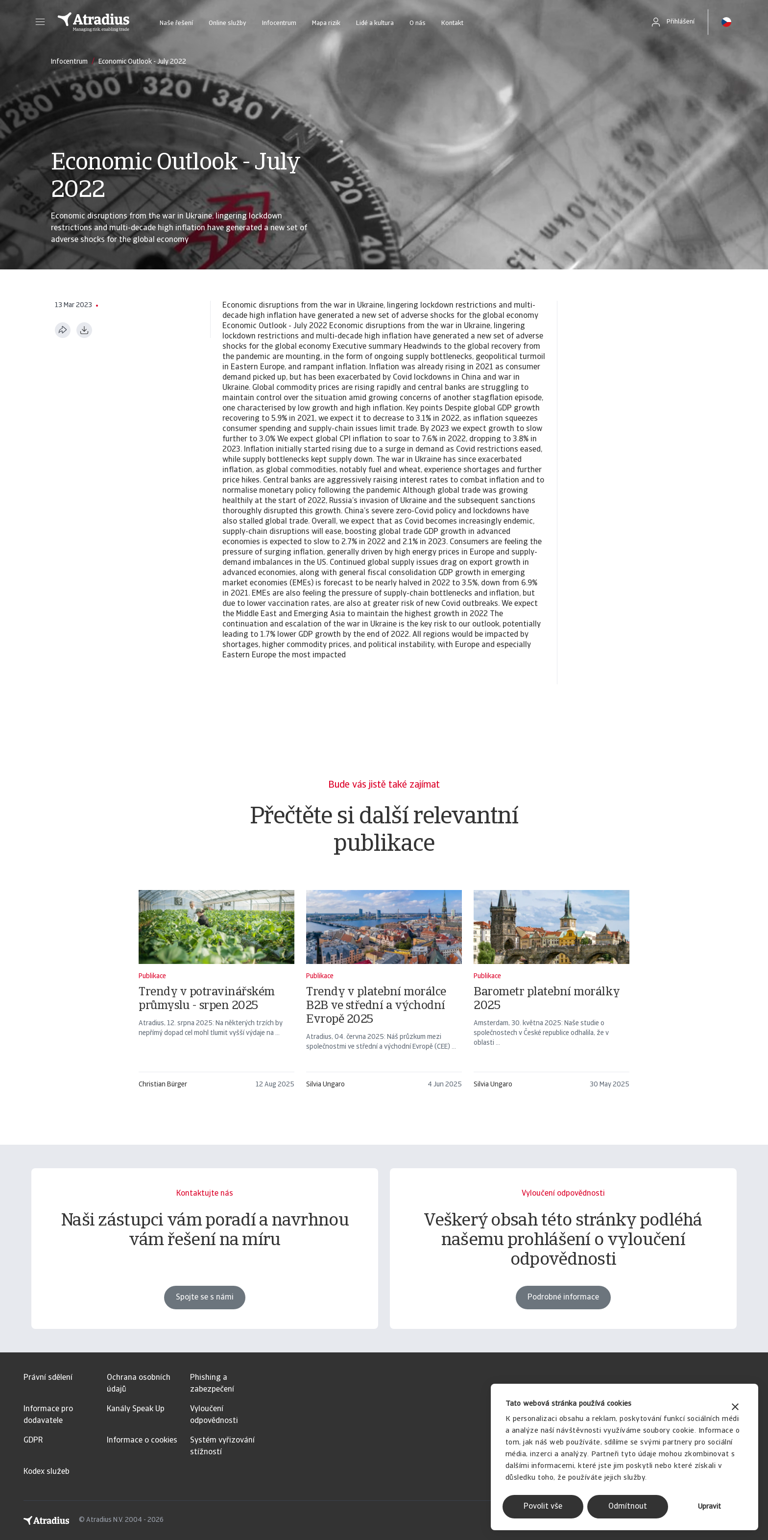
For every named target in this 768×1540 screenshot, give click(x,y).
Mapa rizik (326, 23)
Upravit (709, 1507)
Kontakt (452, 23)
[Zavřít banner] (735, 1408)
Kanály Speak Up (136, 1409)
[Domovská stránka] (93, 22)
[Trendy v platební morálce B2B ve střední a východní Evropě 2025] (384, 994)
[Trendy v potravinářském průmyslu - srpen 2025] (216, 994)
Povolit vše (543, 1507)
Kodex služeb (47, 1472)
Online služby (227, 23)
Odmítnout (627, 1507)
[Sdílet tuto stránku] (63, 330)
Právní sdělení (48, 1378)
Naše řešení (176, 23)
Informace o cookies (142, 1440)
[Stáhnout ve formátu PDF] (84, 330)
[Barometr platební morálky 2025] (551, 994)
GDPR (33, 1440)
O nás (417, 23)
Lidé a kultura (375, 23)
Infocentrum (279, 23)
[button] (40, 22)
